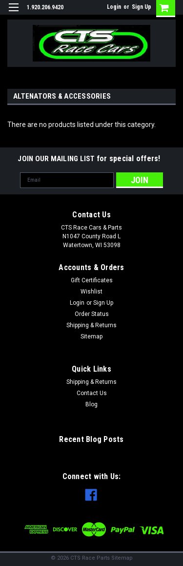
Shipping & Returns (91, 325)
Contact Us (92, 393)
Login (114, 6)
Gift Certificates (92, 280)
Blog (91, 404)
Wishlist (91, 291)
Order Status (92, 314)
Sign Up (141, 6)
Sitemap (91, 336)
